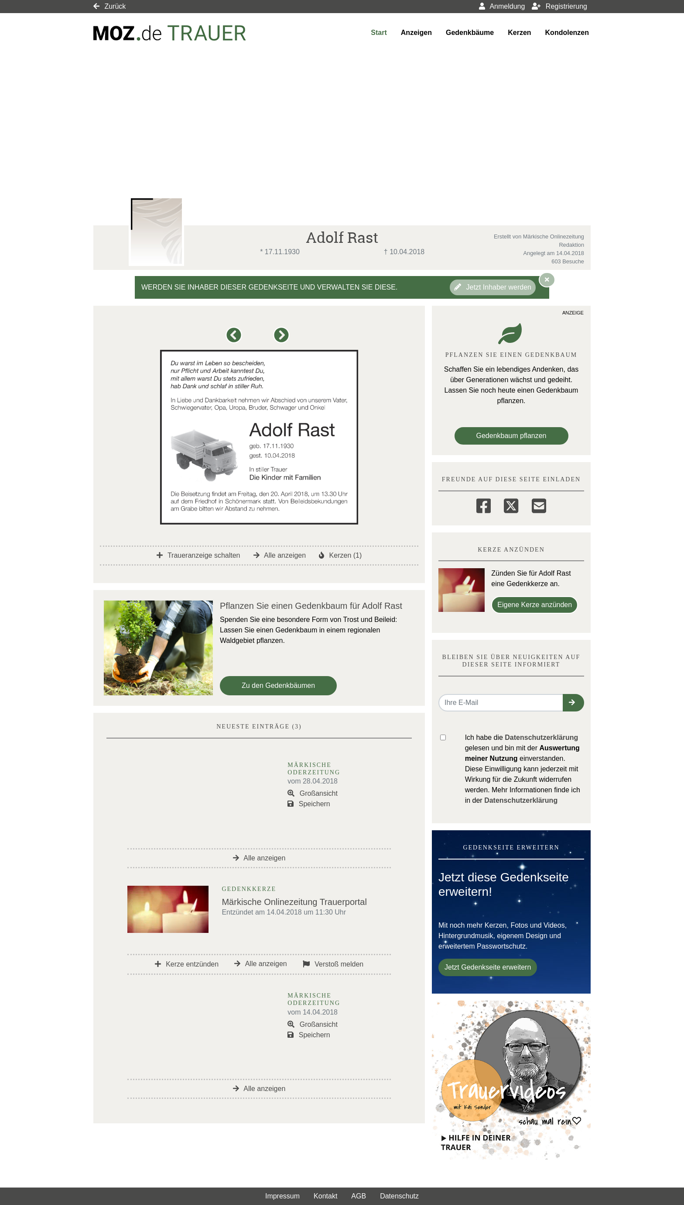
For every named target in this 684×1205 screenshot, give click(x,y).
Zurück (109, 6)
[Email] (539, 504)
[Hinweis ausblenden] (547, 279)
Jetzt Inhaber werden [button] (492, 287)
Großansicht (312, 793)
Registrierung (559, 6)
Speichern (308, 804)
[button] (235, 339)
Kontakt (325, 1196)
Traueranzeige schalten (198, 555)
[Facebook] (483, 504)
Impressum (282, 1196)
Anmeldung (502, 6)
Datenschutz (399, 1196)
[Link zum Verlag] (169, 33)
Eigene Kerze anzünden (534, 604)
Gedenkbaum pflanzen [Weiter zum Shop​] (511, 435)
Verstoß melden (333, 964)
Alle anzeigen (279, 555)
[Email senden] (501, 702)
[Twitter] (511, 504)
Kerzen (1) (340, 555)
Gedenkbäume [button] (470, 32)
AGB (358, 1196)
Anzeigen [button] (416, 32)
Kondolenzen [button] (567, 32)
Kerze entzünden (187, 964)
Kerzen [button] (519, 32)
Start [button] (378, 32)
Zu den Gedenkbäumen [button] (278, 685)
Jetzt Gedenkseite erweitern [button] (488, 967)
